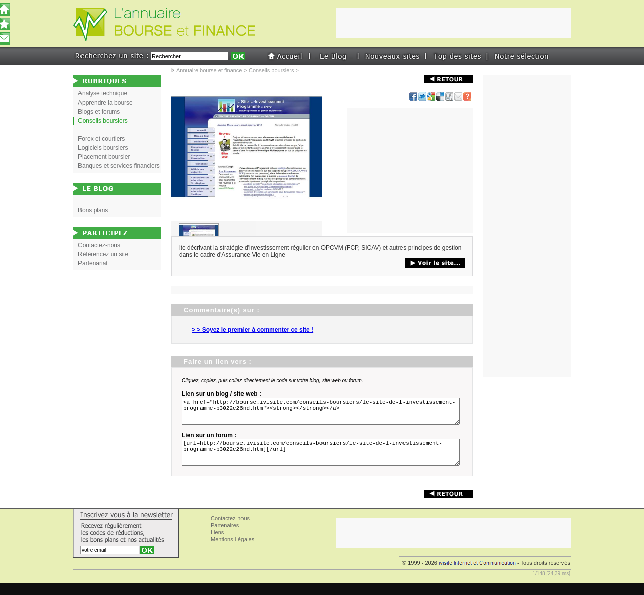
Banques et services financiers (119, 165)
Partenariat (93, 263)
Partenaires (225, 537)
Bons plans (93, 210)
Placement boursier (104, 156)
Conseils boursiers (271, 70)
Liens (217, 544)
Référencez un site (103, 254)
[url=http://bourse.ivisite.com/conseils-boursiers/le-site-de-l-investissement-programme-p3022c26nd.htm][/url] (322, 461)
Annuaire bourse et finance (209, 70)
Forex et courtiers (101, 138)
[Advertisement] (410, 170)
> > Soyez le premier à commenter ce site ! (252, 329)
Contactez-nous (99, 245)
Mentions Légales (232, 551)
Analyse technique (102, 93)
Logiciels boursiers (103, 147)
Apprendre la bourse (105, 102)
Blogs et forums (99, 111)
